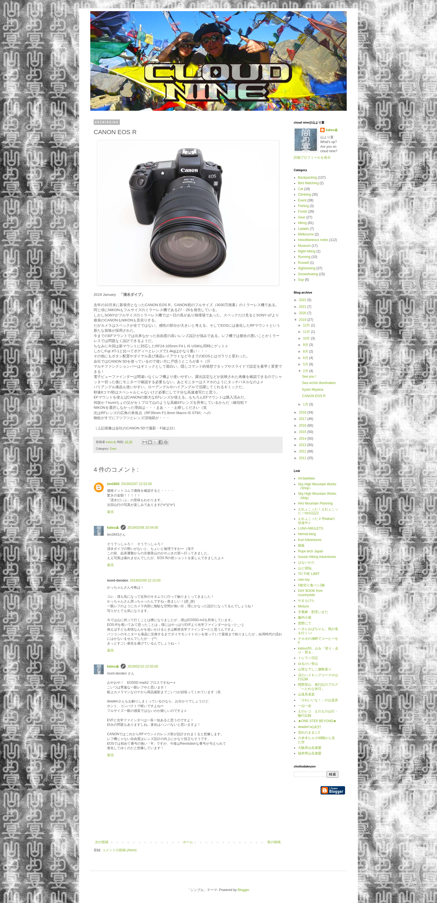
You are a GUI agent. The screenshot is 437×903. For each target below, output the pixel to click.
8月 (306, 351)
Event (302, 200)
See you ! (309, 376)
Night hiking (306, 251)
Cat (300, 189)
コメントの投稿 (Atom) (119, 850)
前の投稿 (274, 842)
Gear (113, 448)
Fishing (303, 206)
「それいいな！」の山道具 (318, 700)
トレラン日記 (308, 658)
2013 (303, 445)
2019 (303, 320)
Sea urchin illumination (319, 383)
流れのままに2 (309, 732)
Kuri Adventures (310, 540)
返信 (110, 512)
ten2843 (113, 484)
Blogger (243, 890)
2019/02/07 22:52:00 (136, 484)
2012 (303, 451)
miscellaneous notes (313, 240)
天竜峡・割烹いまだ (313, 612)
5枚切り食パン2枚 (311, 585)
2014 (303, 439)
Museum (304, 246)
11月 (307, 332)
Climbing (304, 194)
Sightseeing (306, 268)
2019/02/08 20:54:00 (142, 528)
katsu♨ (113, 528)
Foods (302, 211)
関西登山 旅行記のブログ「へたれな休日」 (318, 686)
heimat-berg (307, 534)
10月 (307, 338)
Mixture (303, 606)
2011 (303, 458)
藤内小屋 (304, 617)
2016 (303, 425)
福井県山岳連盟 (309, 753)
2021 (303, 307)
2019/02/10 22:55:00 (142, 666)
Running (304, 257)
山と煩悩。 (306, 568)
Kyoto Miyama (312, 390)
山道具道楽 (306, 694)
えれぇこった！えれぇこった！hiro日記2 (318, 511)
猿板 (301, 545)
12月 (307, 325)
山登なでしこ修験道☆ (314, 669)
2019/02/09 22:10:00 (145, 580)
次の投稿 (101, 842)
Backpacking (307, 177)
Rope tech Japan (310, 551)
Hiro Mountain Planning (315, 503)
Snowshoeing (308, 274)
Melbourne (306, 234)
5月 (306, 364)
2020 (303, 313)
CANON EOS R (314, 396)
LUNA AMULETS (310, 528)
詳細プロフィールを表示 (312, 157)
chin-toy (304, 580)
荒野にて (304, 623)
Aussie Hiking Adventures (317, 557)
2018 (303, 412)
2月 (306, 371)
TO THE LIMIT (309, 574)
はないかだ (306, 562)
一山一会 (304, 706)
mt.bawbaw (306, 478)
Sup (301, 280)
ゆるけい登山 (308, 664)
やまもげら (306, 600)
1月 (306, 404)
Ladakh (303, 229)
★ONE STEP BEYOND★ (317, 721)
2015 (303, 432)
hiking (302, 223)
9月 (306, 345)
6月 (306, 358)
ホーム (188, 842)
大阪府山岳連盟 (309, 748)
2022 (303, 300)
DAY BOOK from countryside (310, 593)
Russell (303, 263)
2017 (303, 419)
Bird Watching (308, 183)
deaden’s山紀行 (310, 727)
